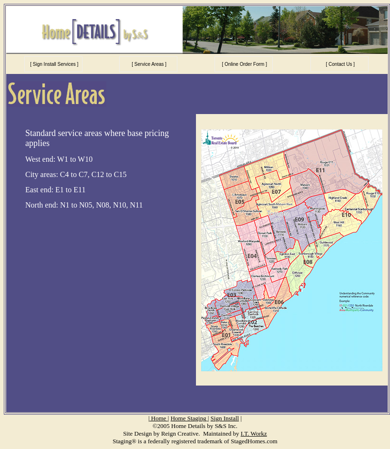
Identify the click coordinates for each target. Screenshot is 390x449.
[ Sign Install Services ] (53, 64)
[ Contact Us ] (340, 64)
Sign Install (225, 418)
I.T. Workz (254, 433)
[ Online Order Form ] (244, 64)
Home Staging (189, 418)
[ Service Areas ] (149, 64)
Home (159, 418)
